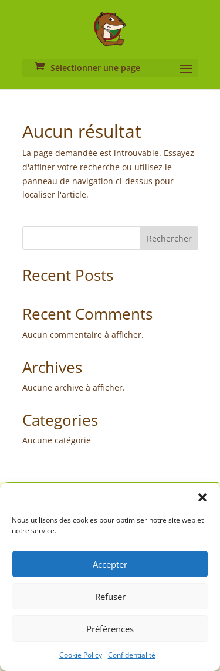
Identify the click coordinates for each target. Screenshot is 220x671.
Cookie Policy (80, 655)
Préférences (110, 629)
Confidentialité (131, 655)
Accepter (110, 564)
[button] (202, 497)
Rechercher (169, 238)
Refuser (110, 596)
